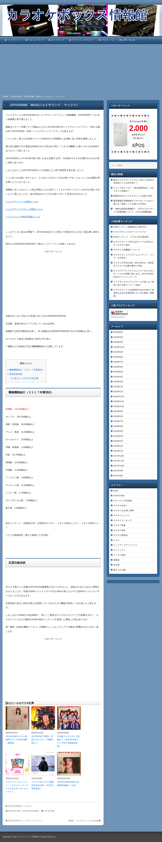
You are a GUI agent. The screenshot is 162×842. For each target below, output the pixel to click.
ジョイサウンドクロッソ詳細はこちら (24, 209)
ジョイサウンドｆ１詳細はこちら (22, 201)
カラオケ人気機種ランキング (126, 250)
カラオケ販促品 (120, 535)
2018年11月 (118, 401)
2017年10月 (118, 466)
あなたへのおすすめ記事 (24, 378)
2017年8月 (118, 475)
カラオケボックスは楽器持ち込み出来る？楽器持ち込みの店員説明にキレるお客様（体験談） (133, 293)
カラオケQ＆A (120, 505)
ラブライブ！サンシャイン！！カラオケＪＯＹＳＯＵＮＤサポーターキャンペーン (17, 787)
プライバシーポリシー (83, 40)
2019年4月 (118, 377)
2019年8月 (118, 357)
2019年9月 (118, 352)
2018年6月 (118, 426)
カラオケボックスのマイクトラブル (129, 232)
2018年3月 (118, 441)
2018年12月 (118, 396)
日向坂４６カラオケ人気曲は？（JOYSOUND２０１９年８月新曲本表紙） (68, 741)
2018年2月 (118, 446)
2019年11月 (118, 347)
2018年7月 (118, 421)
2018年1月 (118, 451)
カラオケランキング (118, 316)
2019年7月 (118, 362)
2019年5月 (118, 372)
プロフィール (108, 40)
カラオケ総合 (119, 530)
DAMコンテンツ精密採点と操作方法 (129, 227)
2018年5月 (118, 431)
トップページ (14, 40)
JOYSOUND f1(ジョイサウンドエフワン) (25, 821)
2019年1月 (118, 391)
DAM (115, 491)
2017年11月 (118, 461)
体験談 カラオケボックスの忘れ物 (83, 821)
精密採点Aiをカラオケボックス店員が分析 (132, 196)
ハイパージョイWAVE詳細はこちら (23, 216)
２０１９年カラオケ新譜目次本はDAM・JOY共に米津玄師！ (42, 785)
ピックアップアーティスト (125, 545)
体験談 (116, 560)
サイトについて (36, 40)
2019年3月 (118, 381)
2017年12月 (118, 456)
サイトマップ (57, 40)
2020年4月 (118, 342)
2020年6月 (118, 332)
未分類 (116, 565)
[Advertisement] (81, 69)
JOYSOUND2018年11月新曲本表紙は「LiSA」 (68, 783)
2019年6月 (118, 367)
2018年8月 (118, 416)
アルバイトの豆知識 (122, 500)
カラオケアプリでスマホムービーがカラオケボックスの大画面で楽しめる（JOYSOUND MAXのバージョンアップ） (134, 274)
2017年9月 (118, 470)
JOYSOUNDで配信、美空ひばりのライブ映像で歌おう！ (42, 739)
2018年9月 (118, 411)
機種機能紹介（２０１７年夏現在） (25, 369)
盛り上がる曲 (119, 570)
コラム (116, 540)
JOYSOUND (49, 811)
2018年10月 (118, 406)
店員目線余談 (14, 374)
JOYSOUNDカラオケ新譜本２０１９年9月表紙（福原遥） (16, 739)
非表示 (28, 363)
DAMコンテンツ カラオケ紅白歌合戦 (130, 237)
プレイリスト (119, 550)
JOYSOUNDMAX (15, 806)
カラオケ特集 (119, 525)
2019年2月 (118, 386)
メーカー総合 (119, 555)
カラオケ (28, 806)
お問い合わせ (128, 40)
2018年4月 (118, 436)
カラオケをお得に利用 (123, 510)
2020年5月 (118, 337)
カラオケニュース (121, 515)
